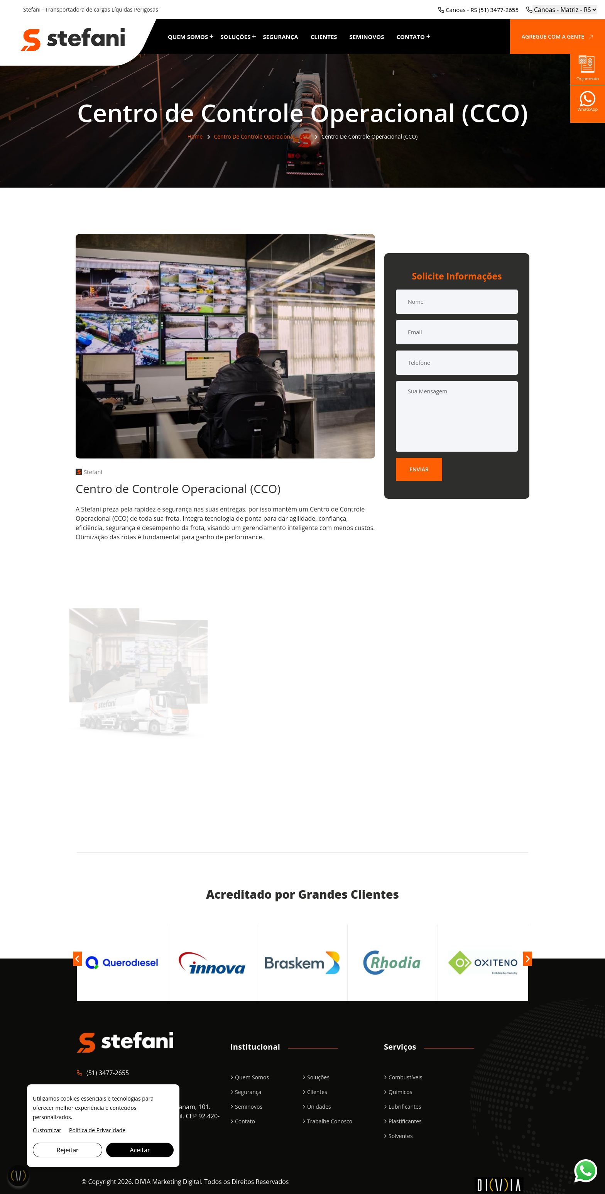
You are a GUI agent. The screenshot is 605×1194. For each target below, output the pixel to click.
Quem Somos (188, 37)
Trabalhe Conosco (329, 1121)
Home (195, 136)
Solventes (401, 1136)
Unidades (319, 1106)
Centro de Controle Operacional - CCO (262, 136)
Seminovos (367, 37)
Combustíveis (405, 1077)
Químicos (400, 1092)
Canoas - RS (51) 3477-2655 (478, 10)
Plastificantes (405, 1121)
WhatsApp (588, 104)
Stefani (89, 472)
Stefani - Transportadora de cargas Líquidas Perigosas (90, 9)
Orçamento (587, 66)
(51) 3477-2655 (107, 1073)
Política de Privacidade (97, 1130)
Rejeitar (68, 1150)
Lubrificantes (405, 1106)
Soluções (235, 37)
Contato (410, 37)
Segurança (280, 37)
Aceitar (140, 1150)
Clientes (324, 37)
